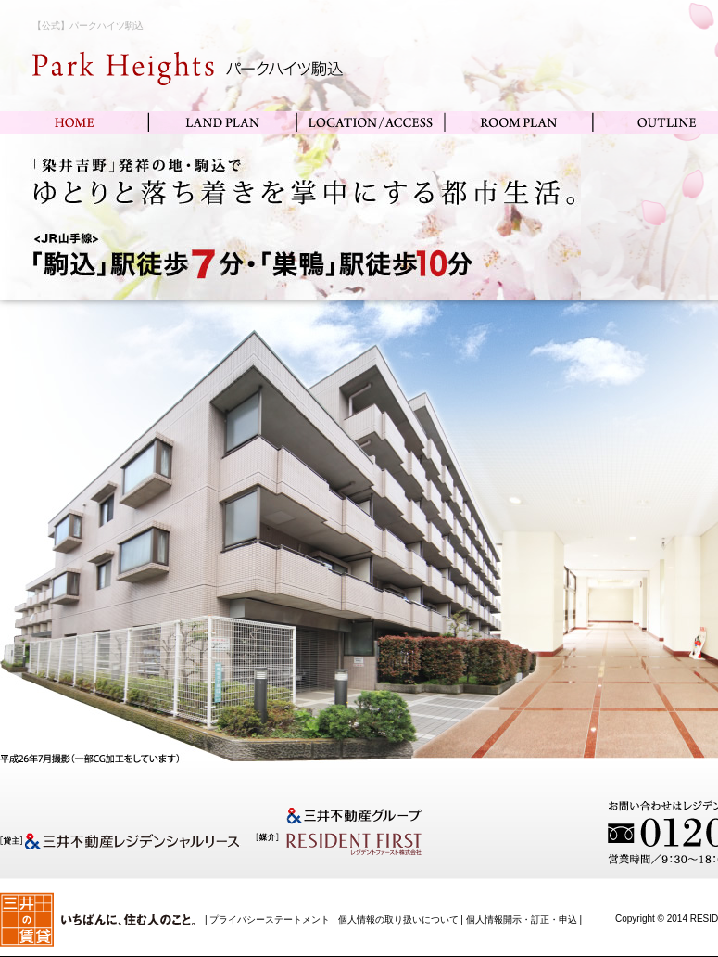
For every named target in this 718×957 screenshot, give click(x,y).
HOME (74, 122)
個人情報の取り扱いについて (398, 919)
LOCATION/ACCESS (370, 122)
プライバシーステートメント (269, 919)
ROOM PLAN (519, 122)
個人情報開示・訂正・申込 (521, 919)
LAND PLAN (222, 122)
